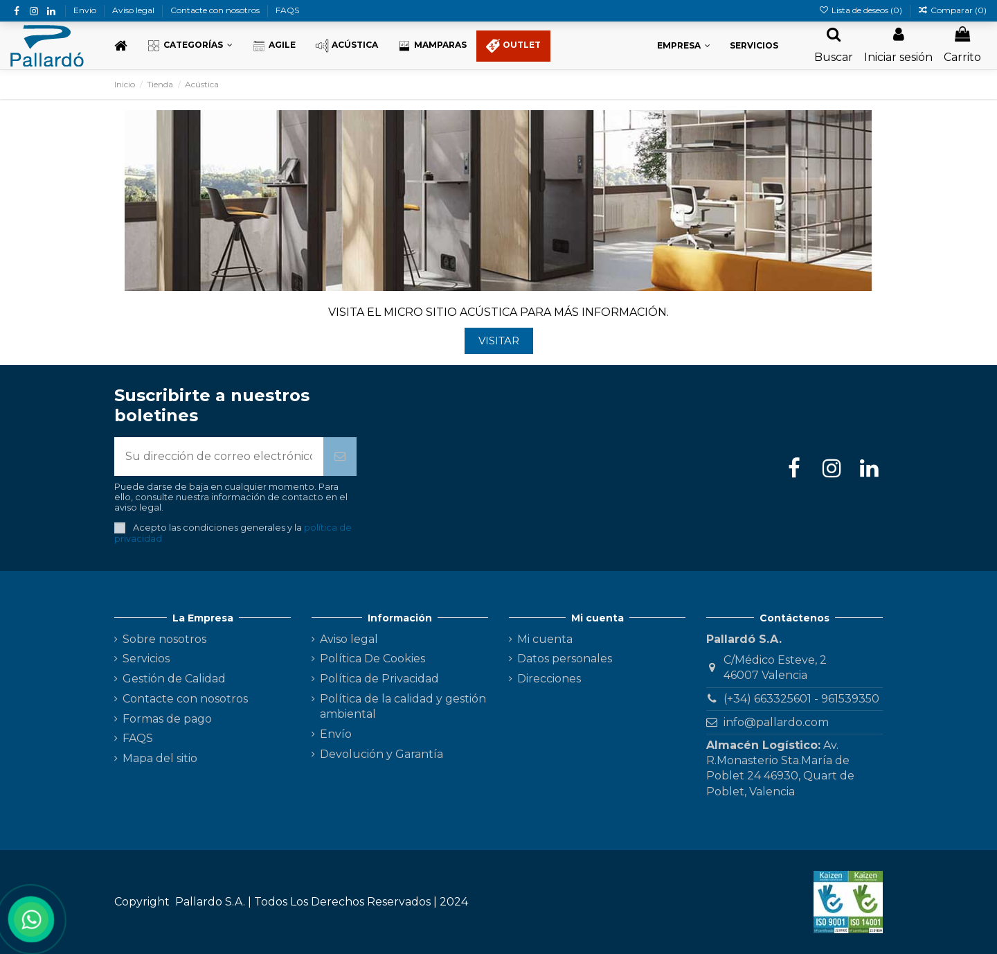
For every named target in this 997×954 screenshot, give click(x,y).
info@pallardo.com (776, 722)
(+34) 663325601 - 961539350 (801, 698)
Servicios (146, 658)
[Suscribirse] (340, 456)
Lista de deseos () (861, 10)
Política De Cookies (372, 658)
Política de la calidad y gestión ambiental (403, 706)
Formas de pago (167, 718)
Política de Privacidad (379, 678)
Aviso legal (134, 10)
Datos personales (564, 658)
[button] (189, 46)
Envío (85, 10)
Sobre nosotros (164, 639)
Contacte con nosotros (216, 10)
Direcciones (549, 678)
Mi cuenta (545, 639)
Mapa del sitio (160, 758)
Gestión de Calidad (174, 678)
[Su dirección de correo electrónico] (218, 456)
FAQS (287, 10)
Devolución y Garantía (381, 754)
